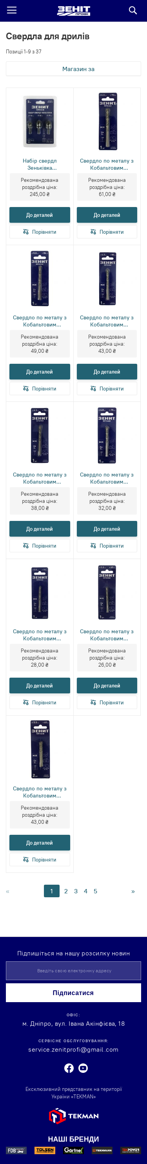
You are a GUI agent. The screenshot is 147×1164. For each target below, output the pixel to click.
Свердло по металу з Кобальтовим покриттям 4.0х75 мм (107, 478)
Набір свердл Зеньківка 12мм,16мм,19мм (40, 164)
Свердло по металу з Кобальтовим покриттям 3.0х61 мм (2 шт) (40, 792)
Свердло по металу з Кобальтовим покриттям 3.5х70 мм (40, 635)
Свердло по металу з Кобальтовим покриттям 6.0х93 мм (107, 164)
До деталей (39, 215)
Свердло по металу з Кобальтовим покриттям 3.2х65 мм (107, 635)
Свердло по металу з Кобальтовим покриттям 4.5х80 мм (107, 321)
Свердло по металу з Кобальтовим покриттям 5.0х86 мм (39, 321)
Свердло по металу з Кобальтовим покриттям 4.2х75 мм (40, 478)
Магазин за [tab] (78, 69)
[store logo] (73, 11)
